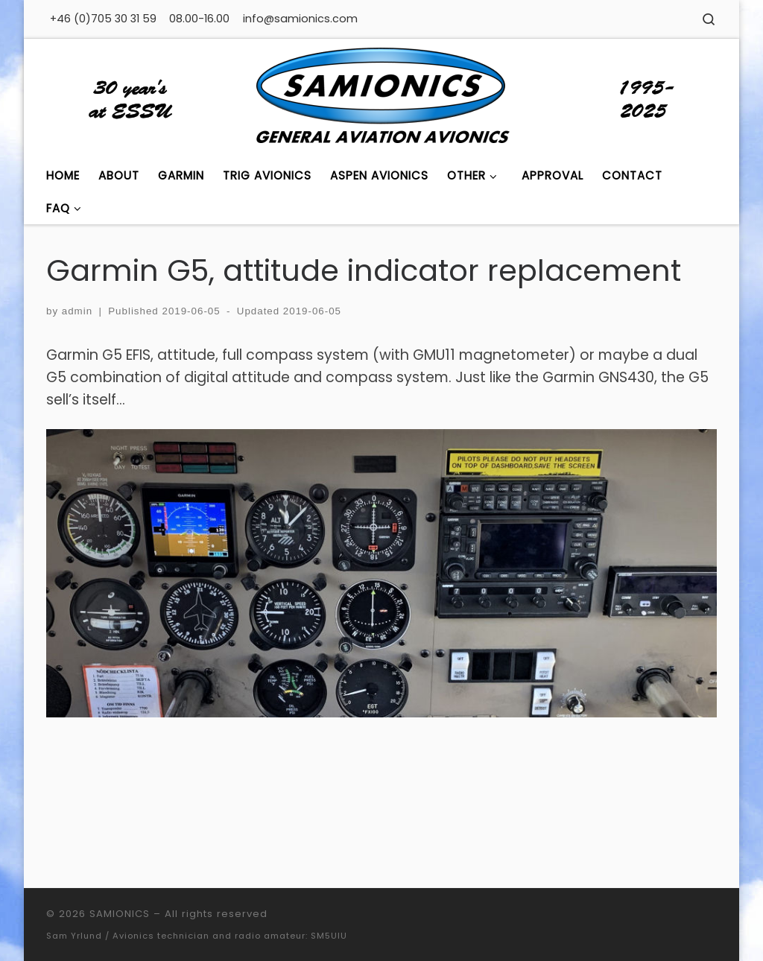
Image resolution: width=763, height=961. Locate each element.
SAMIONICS (119, 914)
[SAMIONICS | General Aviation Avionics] (381, 97)
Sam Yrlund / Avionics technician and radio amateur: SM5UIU (196, 936)
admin (77, 311)
